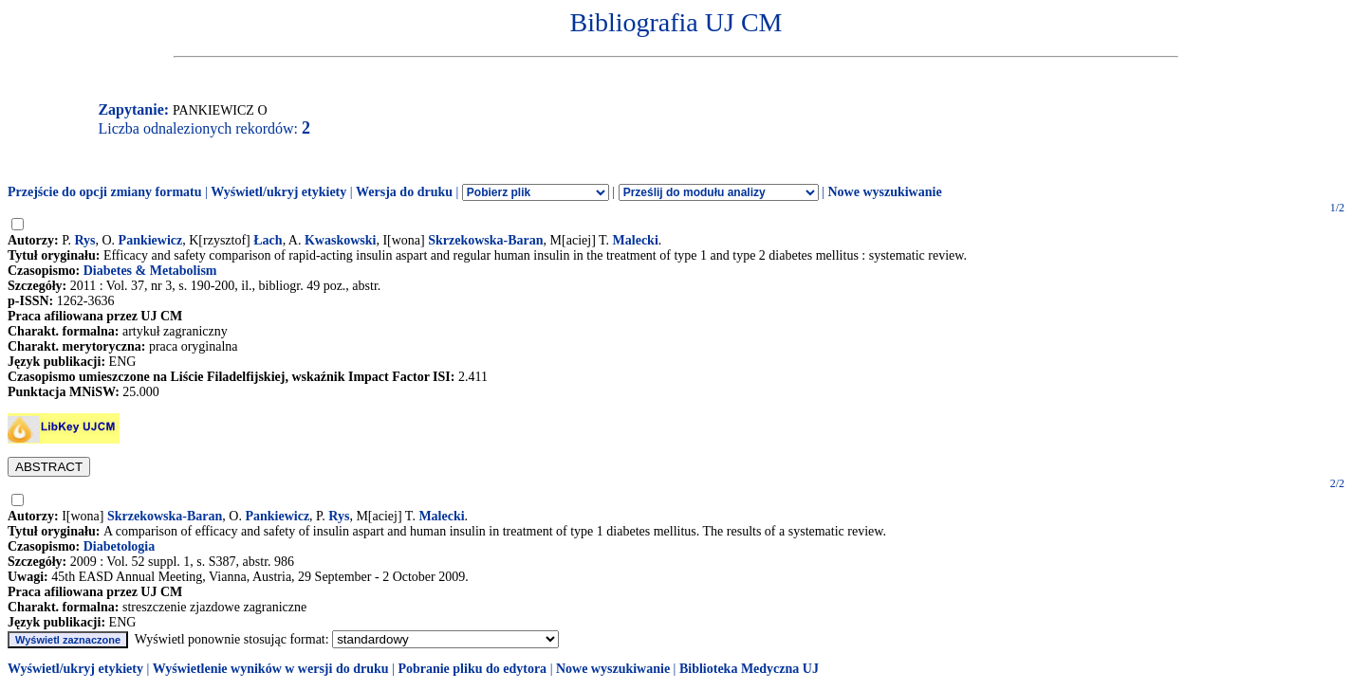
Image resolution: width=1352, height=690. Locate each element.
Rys (84, 240)
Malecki (635, 240)
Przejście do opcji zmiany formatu (105, 192)
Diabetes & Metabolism (150, 270)
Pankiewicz (151, 240)
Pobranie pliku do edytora (472, 669)
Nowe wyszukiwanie (884, 192)
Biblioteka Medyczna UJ (749, 669)
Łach (267, 240)
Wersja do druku (404, 192)
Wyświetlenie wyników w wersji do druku (271, 669)
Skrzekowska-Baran (485, 240)
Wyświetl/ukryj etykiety (278, 192)
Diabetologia (119, 546)
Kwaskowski (340, 240)
